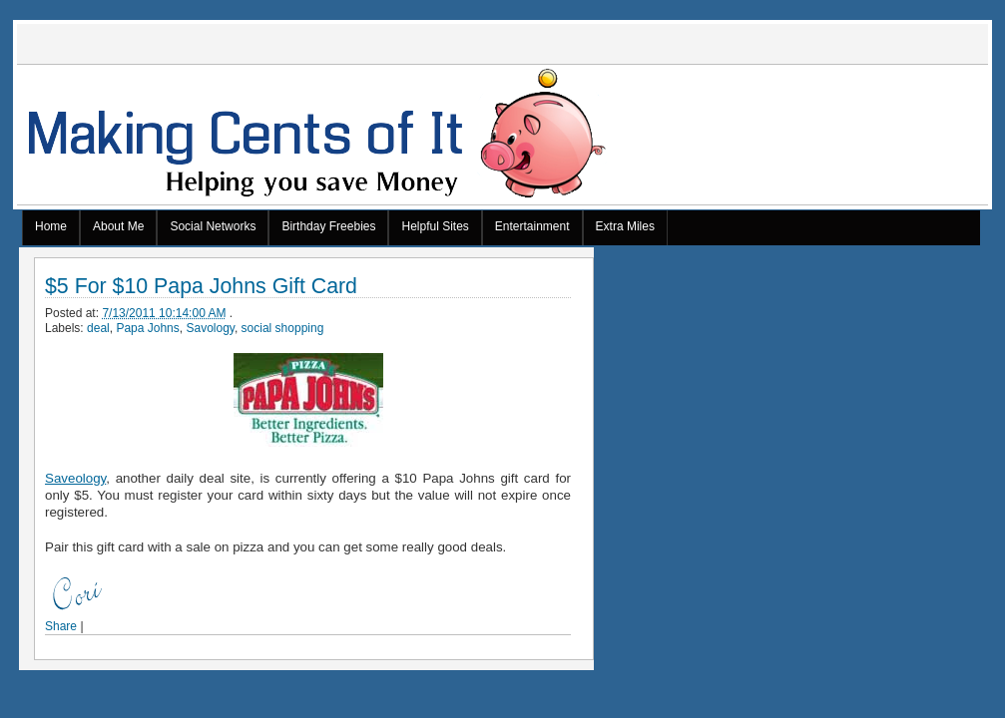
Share (61, 626)
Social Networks (212, 226)
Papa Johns (147, 328)
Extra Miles (625, 226)
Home (51, 226)
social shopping (283, 328)
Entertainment (532, 226)
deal (98, 328)
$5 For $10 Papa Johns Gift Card (201, 286)
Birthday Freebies (328, 226)
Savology (210, 328)
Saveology (75, 478)
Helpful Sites (434, 226)
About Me (118, 226)
